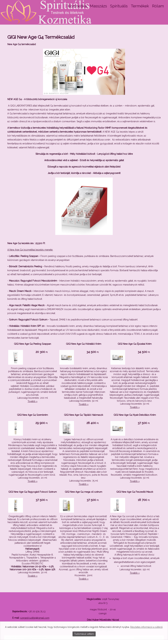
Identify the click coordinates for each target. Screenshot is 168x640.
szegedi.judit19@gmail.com (34, 618)
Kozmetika (77, 6)
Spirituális (119, 6)
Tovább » (32, 401)
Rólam (158, 6)
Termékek (140, 6)
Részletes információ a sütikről (146, 627)
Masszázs (98, 6)
